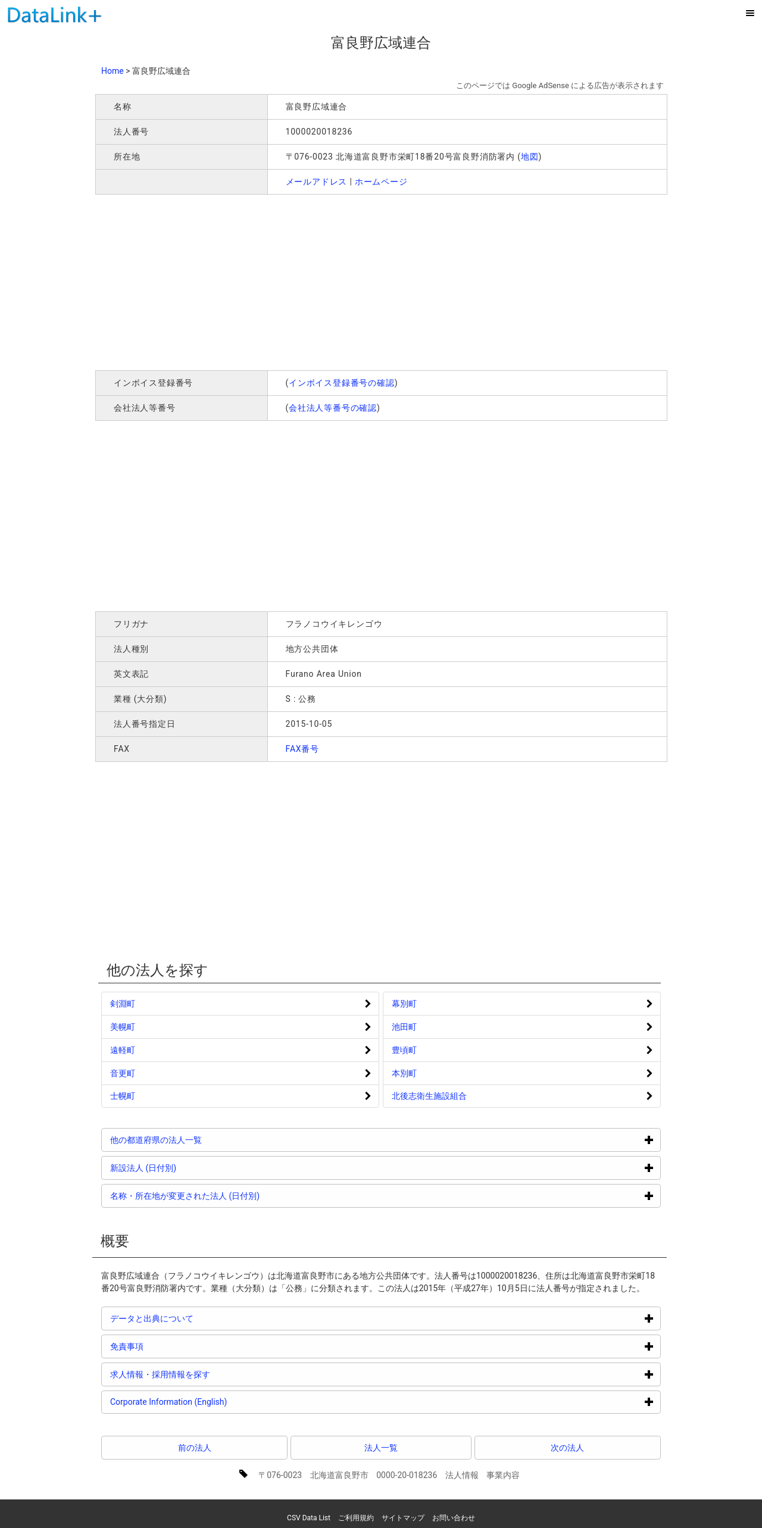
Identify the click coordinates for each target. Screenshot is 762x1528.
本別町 (404, 1073)
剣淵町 (122, 1003)
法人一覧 (381, 1447)
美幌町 (122, 1027)
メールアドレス (317, 181)
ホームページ (381, 181)
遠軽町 (122, 1050)
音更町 (122, 1073)
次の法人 (567, 1447)
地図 (530, 156)
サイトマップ (403, 1518)
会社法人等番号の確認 (333, 408)
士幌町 (122, 1096)
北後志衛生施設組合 (429, 1096)
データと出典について (196, 1318)
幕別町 (404, 1003)
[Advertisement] (266, 281)
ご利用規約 (356, 1518)
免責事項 (171, 1346)
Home (112, 71)
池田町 (404, 1027)
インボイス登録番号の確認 (342, 383)
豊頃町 (404, 1050)
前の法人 (194, 1447)
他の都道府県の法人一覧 (201, 1140)
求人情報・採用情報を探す (205, 1374)
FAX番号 (303, 749)
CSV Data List (308, 1518)
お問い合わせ (453, 1518)
